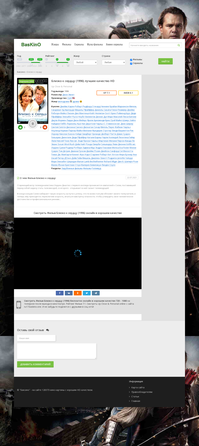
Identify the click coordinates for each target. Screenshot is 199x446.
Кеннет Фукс (78, 154)
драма (76, 101)
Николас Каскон (67, 134)
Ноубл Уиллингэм (86, 116)
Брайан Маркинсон (119, 106)
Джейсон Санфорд (110, 151)
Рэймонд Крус (123, 113)
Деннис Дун (101, 116)
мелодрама (63, 101)
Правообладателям (141, 391)
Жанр (77, 55)
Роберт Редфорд (83, 106)
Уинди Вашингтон (121, 130)
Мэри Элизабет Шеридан (64, 161)
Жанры (55, 44)
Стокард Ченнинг (100, 106)
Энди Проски (84, 140)
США (69, 98)
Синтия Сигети (58, 127)
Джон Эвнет (68, 94)
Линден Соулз (108, 164)
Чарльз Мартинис (100, 140)
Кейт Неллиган (97, 113)
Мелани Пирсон (117, 140)
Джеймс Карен (67, 106)
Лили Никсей (57, 140)
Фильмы (66, 44)
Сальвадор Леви (109, 144)
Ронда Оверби (93, 144)
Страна (106, 55)
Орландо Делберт (101, 134)
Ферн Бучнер (125, 154)
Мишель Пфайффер (84, 109)
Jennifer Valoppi (125, 158)
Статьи (135, 396)
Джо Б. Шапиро (125, 161)
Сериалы (79, 44)
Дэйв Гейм (77, 158)
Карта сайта (137, 387)
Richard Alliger (110, 161)
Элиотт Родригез (108, 158)
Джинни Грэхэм (78, 151)
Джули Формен (58, 120)
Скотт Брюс (110, 113)
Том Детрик (64, 151)
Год (19, 55)
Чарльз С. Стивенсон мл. (108, 123)
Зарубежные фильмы (72, 168)
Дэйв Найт (80, 144)
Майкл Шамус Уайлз (126, 120)
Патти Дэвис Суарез (120, 134)
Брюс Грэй (110, 120)
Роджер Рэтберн (74, 147)
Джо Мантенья (82, 113)
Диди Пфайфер (79, 137)
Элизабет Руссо (70, 116)
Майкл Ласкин (67, 113)
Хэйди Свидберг (83, 134)
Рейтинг (49, 55)
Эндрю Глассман (103, 147)
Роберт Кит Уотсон (109, 154)
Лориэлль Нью (74, 123)
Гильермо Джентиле (61, 137)
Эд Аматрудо (68, 109)
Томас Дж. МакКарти (61, 154)
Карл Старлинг (92, 154)
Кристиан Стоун (73, 164)
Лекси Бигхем (129, 116)
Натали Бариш (94, 137)
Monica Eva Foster (120, 147)
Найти (165, 61)
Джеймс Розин (93, 151)
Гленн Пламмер (119, 109)
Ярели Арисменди (96, 120)
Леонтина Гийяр (127, 137)
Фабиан (119, 127)
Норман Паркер (68, 130)
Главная (135, 400)
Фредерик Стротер (101, 130)
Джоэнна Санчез (74, 127)
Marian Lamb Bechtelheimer (90, 161)
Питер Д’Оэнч (64, 158)
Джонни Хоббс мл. (127, 144)
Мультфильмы (95, 44)
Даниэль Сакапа (103, 109)
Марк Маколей (115, 116)
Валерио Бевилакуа (91, 164)
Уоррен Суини (58, 147)
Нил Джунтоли (89, 123)
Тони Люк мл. (70, 140)
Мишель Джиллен (91, 158)
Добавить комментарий (35, 364)
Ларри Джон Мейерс (77, 120)
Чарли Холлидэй (110, 137)
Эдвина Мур (89, 147)
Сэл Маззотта (126, 151)
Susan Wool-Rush (66, 144)
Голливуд (96, 168)
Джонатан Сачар (91, 127)
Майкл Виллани (84, 130)
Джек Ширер (127, 123)
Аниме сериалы (114, 44)
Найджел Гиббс (58, 123)
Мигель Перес (107, 127)
